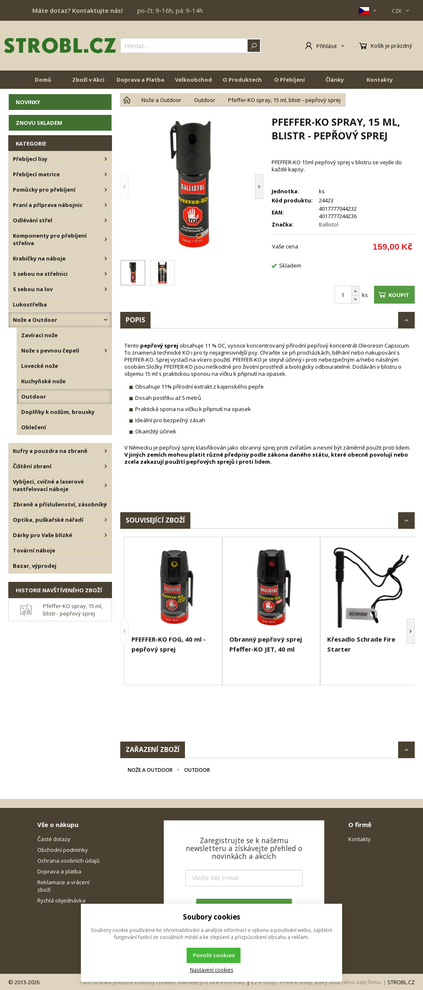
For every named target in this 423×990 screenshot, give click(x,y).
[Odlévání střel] (106, 220)
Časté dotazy (53, 839)
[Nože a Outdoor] (106, 320)
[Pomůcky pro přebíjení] (106, 189)
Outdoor (197, 770)
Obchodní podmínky (62, 850)
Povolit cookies (214, 955)
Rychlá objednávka (61, 900)
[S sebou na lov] (106, 289)
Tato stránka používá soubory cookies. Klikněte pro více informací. (163, 982)
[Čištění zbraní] (106, 466)
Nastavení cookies (211, 969)
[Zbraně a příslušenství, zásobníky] (106, 504)
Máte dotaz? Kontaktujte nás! (77, 10)
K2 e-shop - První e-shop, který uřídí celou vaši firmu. (316, 982)
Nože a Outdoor (150, 770)
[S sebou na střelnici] (106, 274)
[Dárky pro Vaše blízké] (106, 535)
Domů (43, 79)
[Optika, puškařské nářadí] (106, 520)
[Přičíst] (355, 291)
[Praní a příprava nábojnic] (106, 205)
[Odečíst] (355, 300)
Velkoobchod (193, 79)
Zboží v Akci (88, 79)
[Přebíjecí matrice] (106, 174)
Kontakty (380, 79)
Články (335, 79)
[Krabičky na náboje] (106, 258)
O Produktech (242, 79)
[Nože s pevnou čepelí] (106, 350)
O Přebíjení (289, 79)
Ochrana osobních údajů (68, 860)
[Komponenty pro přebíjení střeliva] (106, 239)
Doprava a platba (59, 871)
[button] (124, 186)
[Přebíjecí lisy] (106, 159)
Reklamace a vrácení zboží (63, 885)
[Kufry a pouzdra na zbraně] (106, 451)
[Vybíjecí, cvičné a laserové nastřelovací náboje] (106, 485)
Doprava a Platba (140, 79)
